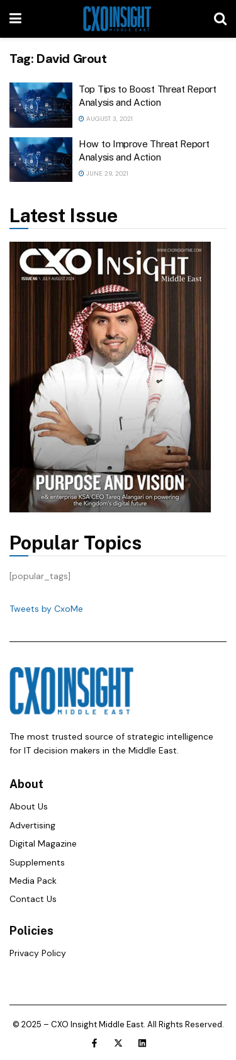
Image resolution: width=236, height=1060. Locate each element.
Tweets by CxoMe (46, 608)
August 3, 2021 (106, 119)
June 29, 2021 (103, 173)
